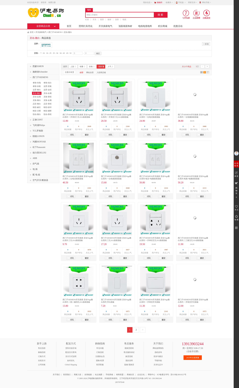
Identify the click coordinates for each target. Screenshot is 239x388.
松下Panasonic (37, 147)
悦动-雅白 (37, 114)
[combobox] (120, 15)
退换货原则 (129, 348)
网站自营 (90, 72)
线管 (102, 19)
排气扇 (34, 164)
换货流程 (129, 356)
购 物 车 (236, 190)
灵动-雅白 (68, 32)
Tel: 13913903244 (155, 378)
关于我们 (56, 374)
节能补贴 (158, 360)
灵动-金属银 (47, 94)
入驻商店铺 (101, 72)
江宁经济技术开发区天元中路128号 (134, 378)
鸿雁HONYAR (37, 142)
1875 (128, 311)
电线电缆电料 (145, 26)
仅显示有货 (69, 72)
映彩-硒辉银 (47, 112)
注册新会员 (100, 356)
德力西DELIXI (37, 153)
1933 (89, 311)
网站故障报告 (158, 348)
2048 (128, 188)
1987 (166, 250)
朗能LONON (36, 136)
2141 (166, 311)
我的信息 (147, 2)
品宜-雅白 (37, 104)
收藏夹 (169, 2)
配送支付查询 (70, 352)
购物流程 (41, 352)
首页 (69, 26)
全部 (81, 72)
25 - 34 (55, 53)
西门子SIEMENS (55, 32)
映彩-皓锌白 (47, 108)
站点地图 (98, 374)
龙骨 (117, 19)
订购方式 (41, 356)
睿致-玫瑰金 (36, 84)
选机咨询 (158, 352)
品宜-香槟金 (47, 105)
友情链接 (88, 374)
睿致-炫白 (48, 83)
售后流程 (41, 348)
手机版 (182, 2)
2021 (204, 250)
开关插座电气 (105, 26)
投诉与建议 (158, 356)
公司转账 (41, 365)
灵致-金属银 (47, 101)
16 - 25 (48, 53)
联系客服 (100, 365)
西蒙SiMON (36, 66)
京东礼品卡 (158, 365)
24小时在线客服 (192, 358)
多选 (206, 44)
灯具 (87, 19)
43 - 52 (68, 53)
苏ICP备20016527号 (178, 374)
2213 (204, 188)
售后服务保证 (129, 352)
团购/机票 (100, 360)
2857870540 (119, 382)
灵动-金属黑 (36, 98)
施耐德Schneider (38, 72)
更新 (100, 66)
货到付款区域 (70, 348)
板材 (109, 19)
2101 (89, 188)
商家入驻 (77, 374)
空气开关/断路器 (38, 180)
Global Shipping (71, 365)
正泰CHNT (36, 120)
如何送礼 (71, 360)
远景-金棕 (48, 90)
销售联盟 (119, 374)
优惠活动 (177, 26)
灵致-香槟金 (47, 98)
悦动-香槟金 (47, 115)
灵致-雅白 (37, 100)
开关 (94, 19)
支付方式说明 (70, 356)
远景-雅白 (37, 90)
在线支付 (41, 360)
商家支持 (192, 2)
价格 (91, 66)
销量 (81, 66)
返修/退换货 (129, 365)
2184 (128, 126)
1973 (204, 311)
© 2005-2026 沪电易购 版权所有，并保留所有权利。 (98, 378)
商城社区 (130, 374)
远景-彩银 (48, 86)
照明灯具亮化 (86, 26)
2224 (166, 188)
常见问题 (100, 348)
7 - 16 (42, 53)
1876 (89, 250)
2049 (89, 126)
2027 (128, 250)
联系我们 (67, 374)
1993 (166, 126)
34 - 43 (62, 53)
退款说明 (129, 360)
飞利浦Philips (37, 125)
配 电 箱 (34, 175)
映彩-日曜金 (36, 112)
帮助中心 (151, 374)
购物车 (159, 2)
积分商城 (162, 26)
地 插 (33, 169)
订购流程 (100, 352)
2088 (204, 126)
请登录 (43, 2)
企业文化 (141, 374)
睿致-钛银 (37, 86)
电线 (124, 19)
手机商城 (109, 374)
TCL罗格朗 (36, 131)
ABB (33, 158)
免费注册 (52, 2)
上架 (72, 66)
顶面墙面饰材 (125, 26)
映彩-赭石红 (36, 108)
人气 (109, 66)
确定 (98, 53)
